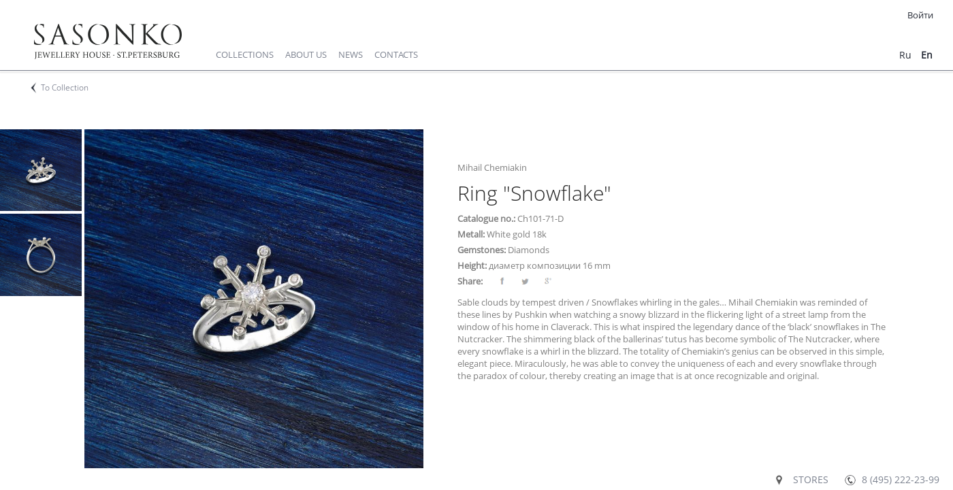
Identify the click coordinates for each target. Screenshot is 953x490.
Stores (810, 479)
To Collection (64, 87)
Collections (245, 54)
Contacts (396, 54)
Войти (920, 15)
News (350, 54)
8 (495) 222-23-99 (900, 479)
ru (905, 54)
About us (306, 54)
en (927, 54)
